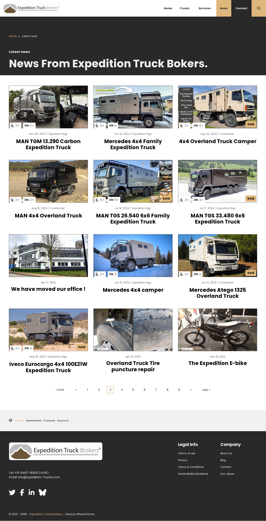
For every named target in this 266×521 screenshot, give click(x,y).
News (224, 8)
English (19, 420)
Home (168, 8)
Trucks (184, 8)
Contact (241, 8)
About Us (226, 453)
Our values (227, 474)
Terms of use (186, 453)
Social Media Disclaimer (193, 474)
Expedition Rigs (58, 134)
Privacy (182, 460)
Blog (223, 460)
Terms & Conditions (191, 467)
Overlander (227, 134)
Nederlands (34, 420)
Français (49, 420)
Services (205, 8)
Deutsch (63, 420)
